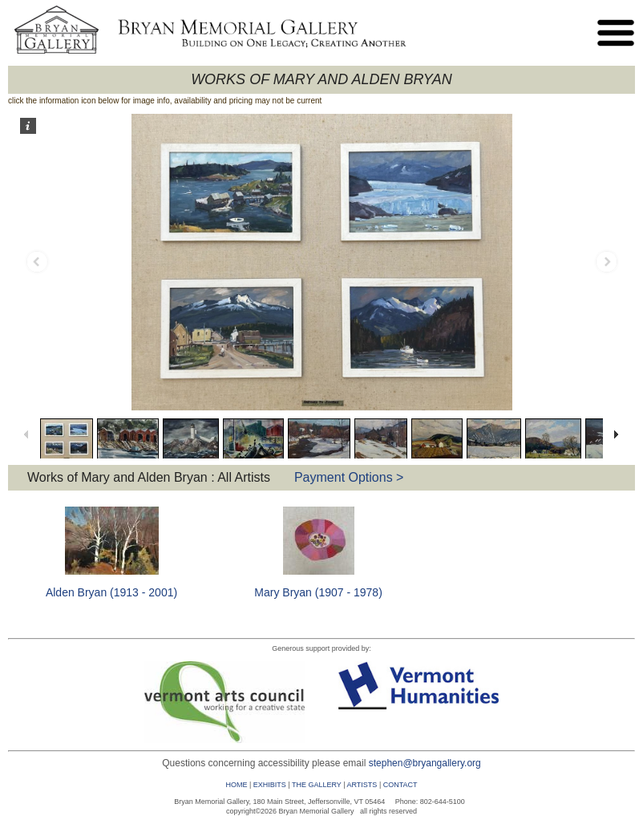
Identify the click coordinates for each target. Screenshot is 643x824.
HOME (236, 785)
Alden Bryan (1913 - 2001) (111, 592)
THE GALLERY (317, 785)
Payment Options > (349, 477)
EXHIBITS (269, 785)
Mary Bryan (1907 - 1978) (318, 592)
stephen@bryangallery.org (425, 763)
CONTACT (400, 785)
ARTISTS (362, 785)
